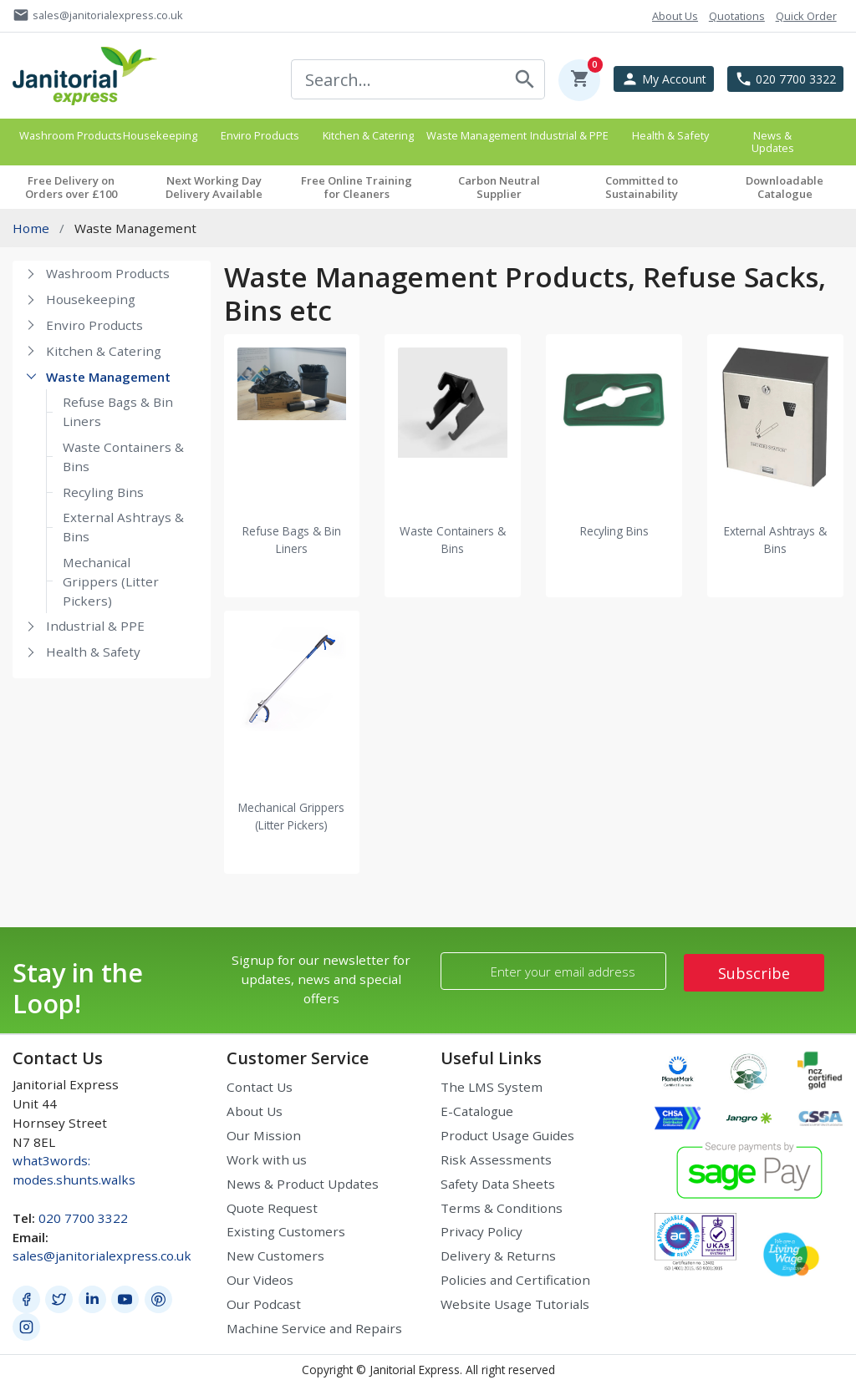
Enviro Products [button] (260, 135)
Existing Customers (286, 1231)
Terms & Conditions (502, 1208)
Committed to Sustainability (641, 187)
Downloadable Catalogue (784, 187)
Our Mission (264, 1135)
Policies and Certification (515, 1279)
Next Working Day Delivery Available (214, 187)
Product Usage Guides (507, 1135)
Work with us (267, 1159)
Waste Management (108, 376)
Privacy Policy (481, 1231)
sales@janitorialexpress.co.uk (102, 1255)
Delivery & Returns (498, 1255)
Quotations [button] (737, 15)
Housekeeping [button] (160, 135)
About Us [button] (675, 15)
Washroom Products (108, 273)
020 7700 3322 (83, 1218)
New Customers (275, 1255)
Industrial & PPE (95, 625)
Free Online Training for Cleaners (356, 187)
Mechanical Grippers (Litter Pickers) (111, 581)
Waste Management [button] (473, 135)
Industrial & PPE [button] (569, 135)
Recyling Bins (103, 492)
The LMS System (492, 1086)
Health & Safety (93, 651)
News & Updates (773, 141)
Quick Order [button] (806, 15)
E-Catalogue (477, 1111)
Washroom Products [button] (66, 135)
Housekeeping (90, 299)
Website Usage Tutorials (515, 1304)
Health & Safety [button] (670, 135)
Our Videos (260, 1279)
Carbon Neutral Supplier (499, 187)
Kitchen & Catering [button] (368, 135)
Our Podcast (264, 1304)
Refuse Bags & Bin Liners (118, 411)
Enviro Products (94, 325)
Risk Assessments (496, 1159)
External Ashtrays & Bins (123, 527)
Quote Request (272, 1208)
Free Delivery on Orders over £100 (71, 187)
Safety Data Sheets (498, 1183)
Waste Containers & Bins (123, 456)
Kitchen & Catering (103, 350)
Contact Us (260, 1086)
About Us (255, 1111)
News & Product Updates (303, 1183)
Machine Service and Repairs (314, 1328)
